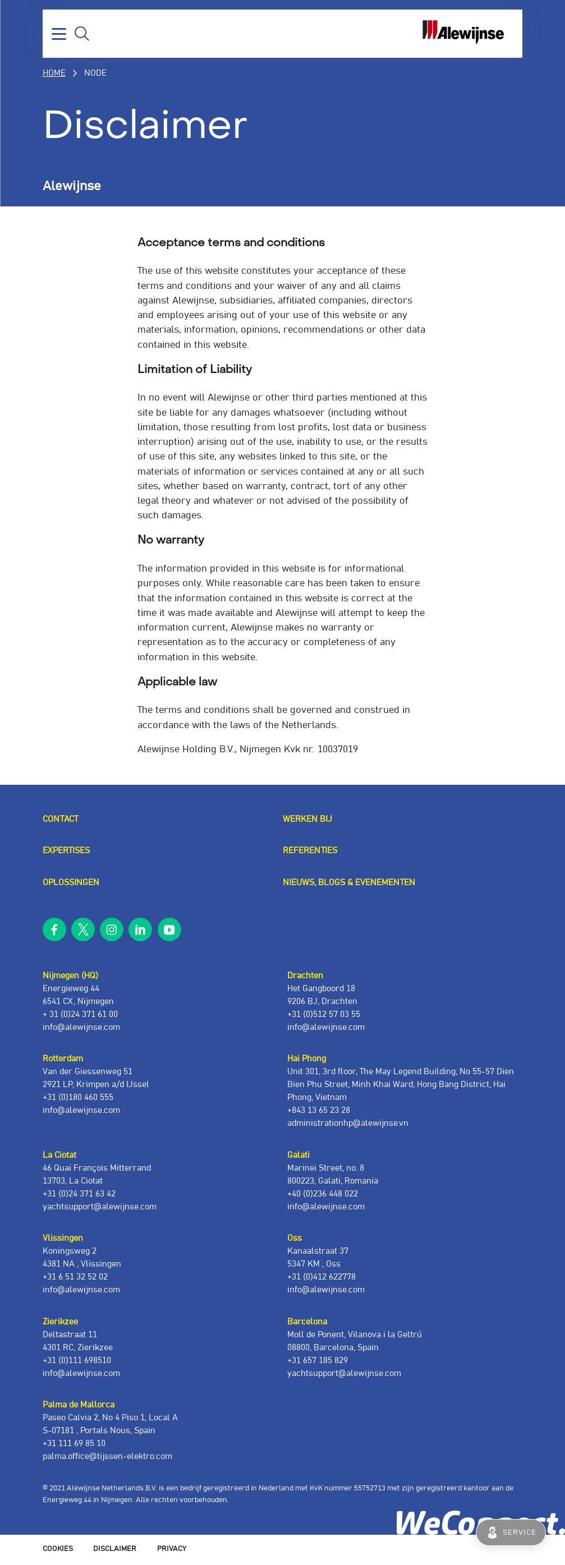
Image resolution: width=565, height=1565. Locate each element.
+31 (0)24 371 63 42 (79, 1194)
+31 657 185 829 (317, 1360)
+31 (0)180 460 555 (78, 1097)
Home (54, 73)
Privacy (171, 1549)
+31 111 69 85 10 (74, 1443)
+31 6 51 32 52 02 (75, 1277)
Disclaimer (114, 1549)
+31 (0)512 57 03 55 (323, 1014)
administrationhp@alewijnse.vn (347, 1123)
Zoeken (82, 33)
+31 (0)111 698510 (77, 1360)
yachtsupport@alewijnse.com (100, 1207)
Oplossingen (71, 882)
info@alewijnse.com (81, 1027)
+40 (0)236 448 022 (322, 1194)
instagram (111, 929)
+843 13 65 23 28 (318, 1110)
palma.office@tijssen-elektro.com (107, 1456)
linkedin (140, 929)
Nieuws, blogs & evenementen (349, 882)
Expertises (66, 850)
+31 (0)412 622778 (321, 1277)
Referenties (310, 850)
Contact (60, 819)
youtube (169, 929)
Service (519, 1532)
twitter (83, 929)
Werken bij (307, 819)
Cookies (58, 1549)
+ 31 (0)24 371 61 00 (80, 1014)
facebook (54, 929)
